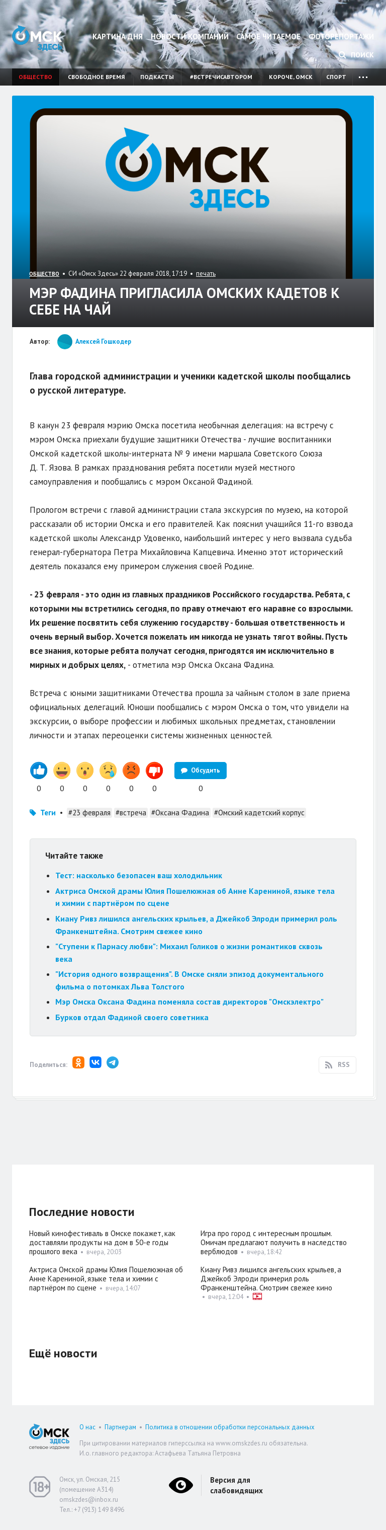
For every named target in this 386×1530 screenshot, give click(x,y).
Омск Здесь (37, 38)
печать (206, 273)
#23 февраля (89, 812)
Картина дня (117, 36)
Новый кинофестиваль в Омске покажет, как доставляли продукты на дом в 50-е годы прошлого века (102, 1242)
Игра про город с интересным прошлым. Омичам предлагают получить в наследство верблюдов (274, 1242)
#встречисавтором (221, 77)
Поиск (356, 54)
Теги (48, 812)
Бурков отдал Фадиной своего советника (133, 1017)
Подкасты (157, 77)
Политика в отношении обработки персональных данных (230, 1427)
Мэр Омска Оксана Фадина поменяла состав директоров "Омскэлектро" (189, 1002)
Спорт (336, 77)
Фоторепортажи (341, 36)
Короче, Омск (291, 77)
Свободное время (96, 77)
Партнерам (120, 1427)
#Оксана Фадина (180, 812)
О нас (87, 1427)
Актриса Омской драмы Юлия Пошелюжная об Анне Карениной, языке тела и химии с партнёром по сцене (106, 1278)
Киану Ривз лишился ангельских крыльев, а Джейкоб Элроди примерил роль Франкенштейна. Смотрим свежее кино (271, 1278)
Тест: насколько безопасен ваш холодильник (138, 875)
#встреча (131, 812)
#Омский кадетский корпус (259, 812)
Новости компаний (190, 36)
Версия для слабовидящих (236, 1485)
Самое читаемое (268, 36)
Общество (35, 77)
